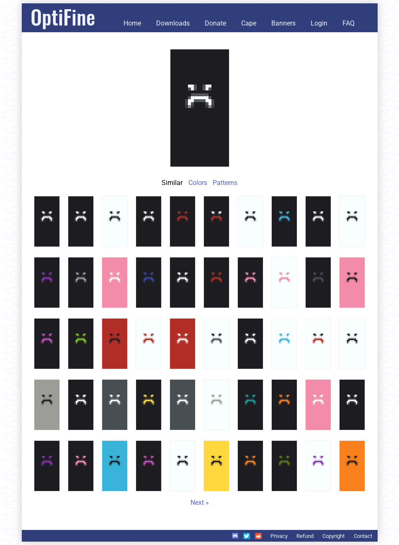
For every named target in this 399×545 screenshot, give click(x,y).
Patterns (225, 183)
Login (319, 23)
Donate (215, 23)
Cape (248, 23)
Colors (197, 183)
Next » (199, 502)
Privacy (279, 536)
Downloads (173, 23)
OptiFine (63, 16)
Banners (283, 23)
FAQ (348, 23)
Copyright (333, 536)
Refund (305, 536)
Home (132, 23)
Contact (363, 536)
